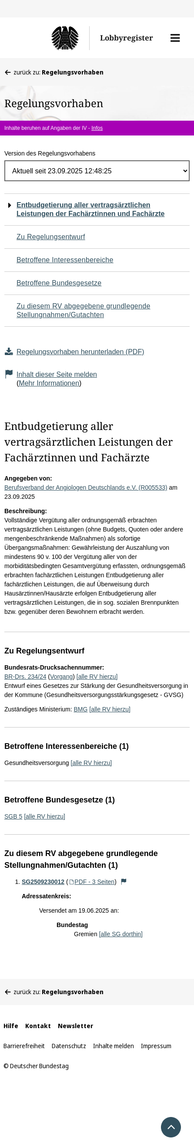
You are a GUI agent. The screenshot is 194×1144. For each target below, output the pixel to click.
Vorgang (61, 676)
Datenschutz (69, 1046)
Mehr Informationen (49, 383)
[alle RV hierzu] (97, 676)
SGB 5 (13, 816)
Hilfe (10, 1026)
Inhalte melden (113, 1046)
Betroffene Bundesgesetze (59, 283)
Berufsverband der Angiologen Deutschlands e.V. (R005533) (85, 487)
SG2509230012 (43, 881)
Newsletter (75, 1026)
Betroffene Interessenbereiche (65, 260)
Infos (97, 128)
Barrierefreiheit (24, 1046)
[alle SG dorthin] (121, 934)
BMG (81, 709)
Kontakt (38, 1026)
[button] (175, 38)
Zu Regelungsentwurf (51, 236)
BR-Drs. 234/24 (25, 676)
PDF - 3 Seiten (91, 881)
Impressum (156, 1046)
